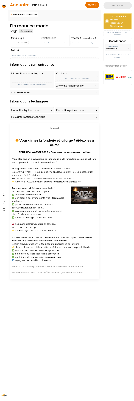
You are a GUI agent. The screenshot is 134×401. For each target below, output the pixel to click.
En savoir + (118, 57)
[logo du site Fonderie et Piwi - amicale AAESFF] (4, 9)
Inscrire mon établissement (117, 24)
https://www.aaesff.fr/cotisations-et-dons (61, 272)
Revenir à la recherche (24, 14)
